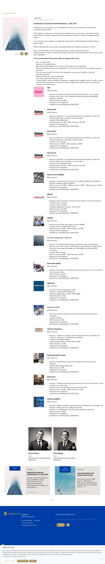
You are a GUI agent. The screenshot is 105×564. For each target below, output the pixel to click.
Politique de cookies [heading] (8, 547)
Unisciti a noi (89, 4)
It (98, 8)
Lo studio (40, 4)
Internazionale (73, 4)
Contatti (98, 4)
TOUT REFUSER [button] (22, 561)
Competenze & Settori (60, 4)
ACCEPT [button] (33, 561)
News (81, 4)
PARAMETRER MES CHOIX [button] (9, 561)
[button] (22, 53)
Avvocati (48, 4)
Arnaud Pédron (47, 53)
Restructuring (45, 28)
